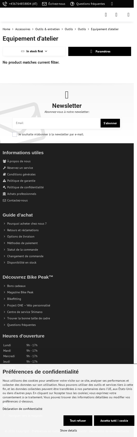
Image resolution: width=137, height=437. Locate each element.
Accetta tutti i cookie (114, 421)
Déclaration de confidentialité (22, 409)
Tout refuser (78, 421)
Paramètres (99, 51)
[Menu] (128, 14)
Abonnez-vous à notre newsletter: (67, 112)
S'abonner (110, 123)
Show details (68, 430)
